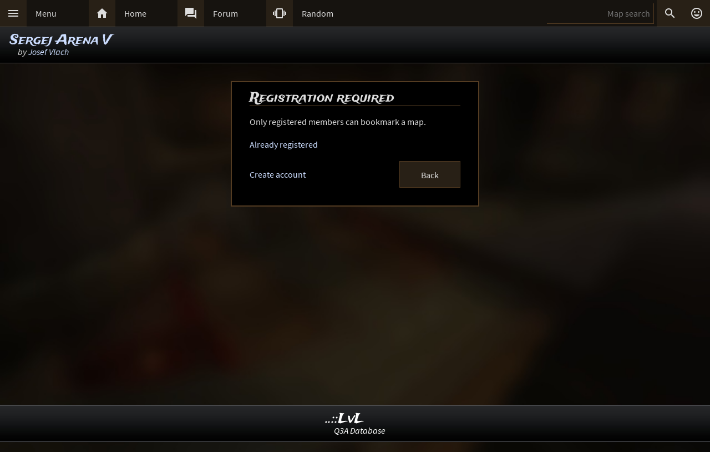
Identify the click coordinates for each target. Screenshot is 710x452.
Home (135, 13)
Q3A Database (360, 430)
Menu (46, 13)
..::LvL (344, 419)
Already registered (284, 144)
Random (317, 13)
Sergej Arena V (60, 40)
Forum (225, 13)
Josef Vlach (48, 51)
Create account (278, 174)
